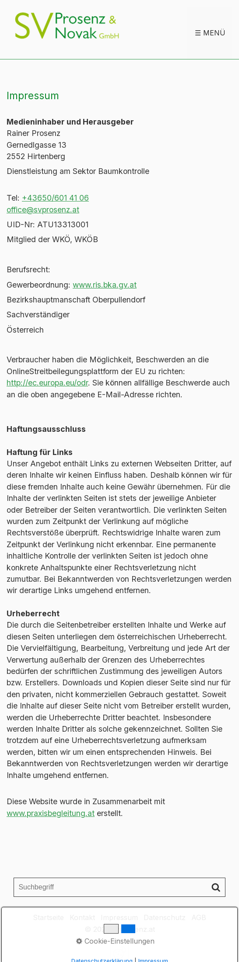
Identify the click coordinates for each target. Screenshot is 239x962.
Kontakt (82, 917)
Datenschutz (165, 917)
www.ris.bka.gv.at (105, 284)
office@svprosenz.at (43, 209)
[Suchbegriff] (119, 887)
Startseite (48, 917)
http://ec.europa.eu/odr (47, 382)
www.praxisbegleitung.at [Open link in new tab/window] (51, 813)
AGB (198, 917)
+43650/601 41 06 (55, 197)
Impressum (119, 917)
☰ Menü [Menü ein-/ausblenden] (210, 32)
